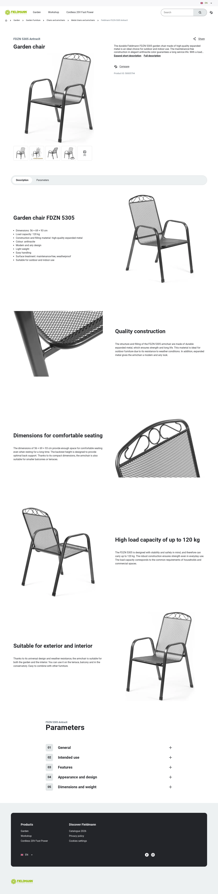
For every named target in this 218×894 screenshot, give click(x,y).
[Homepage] (6, 20)
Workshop (26, 836)
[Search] (200, 12)
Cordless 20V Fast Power (34, 840)
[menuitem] (37, 12)
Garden (17, 20)
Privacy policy (76, 836)
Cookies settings (78, 840)
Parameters (42, 180)
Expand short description (127, 55)
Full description (152, 55)
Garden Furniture (33, 20)
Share (199, 39)
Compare (121, 66)
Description (22, 180)
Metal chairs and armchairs (83, 20)
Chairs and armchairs (56, 20)
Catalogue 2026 (77, 831)
